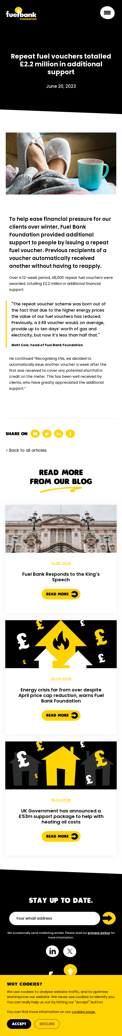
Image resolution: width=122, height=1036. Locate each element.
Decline (47, 1024)
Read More (62, 614)
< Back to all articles (26, 450)
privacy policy (99, 933)
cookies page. (84, 1012)
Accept (19, 1024)
